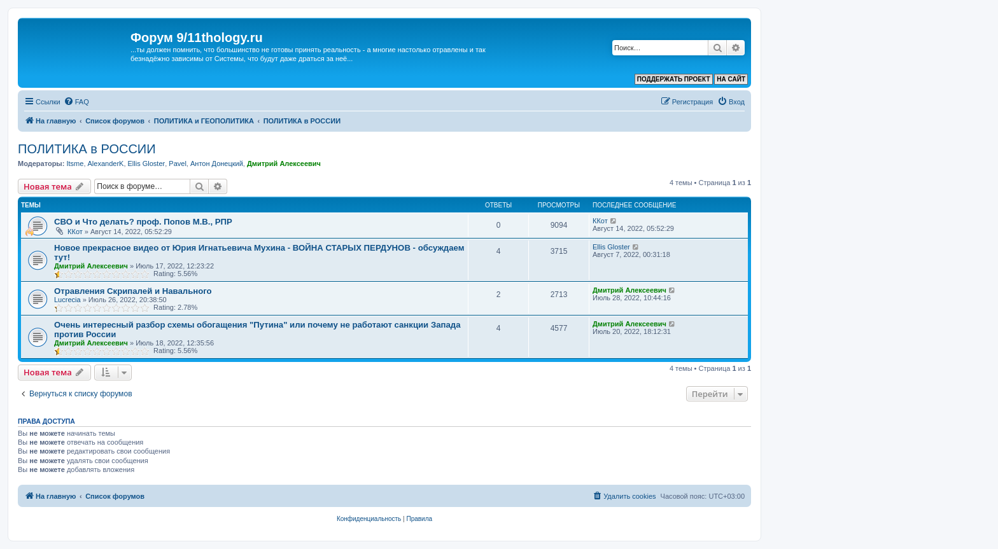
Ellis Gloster (146, 163)
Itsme (74, 163)
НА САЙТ (731, 79)
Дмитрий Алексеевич (284, 163)
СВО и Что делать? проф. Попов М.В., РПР (143, 221)
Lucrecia (67, 299)
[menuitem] (76, 101)
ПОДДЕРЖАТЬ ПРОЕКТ (673, 79)
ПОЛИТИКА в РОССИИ (87, 149)
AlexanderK (106, 163)
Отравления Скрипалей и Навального (133, 291)
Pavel (177, 163)
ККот (75, 231)
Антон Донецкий (216, 163)
